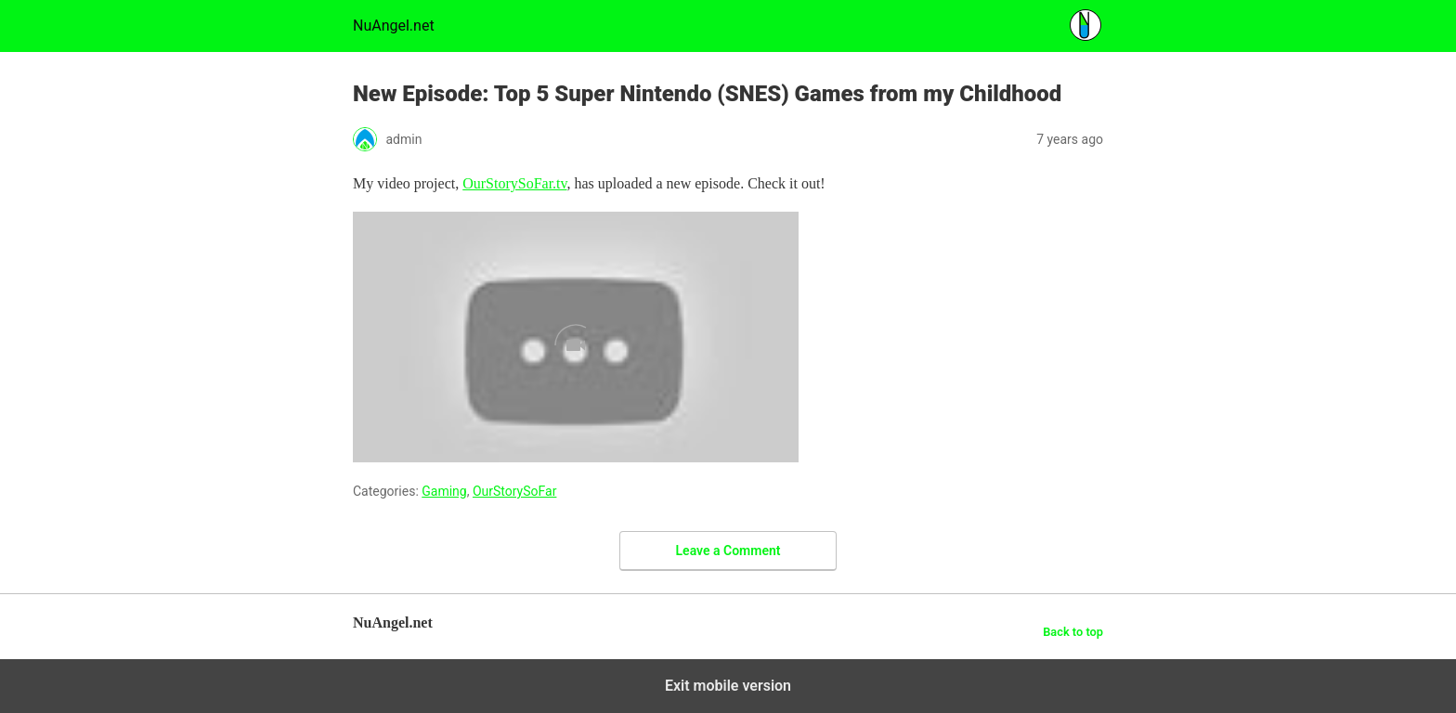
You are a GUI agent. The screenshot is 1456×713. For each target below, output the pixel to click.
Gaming (444, 491)
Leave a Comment (728, 550)
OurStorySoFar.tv (514, 183)
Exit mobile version (728, 685)
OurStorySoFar (515, 491)
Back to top (1073, 632)
